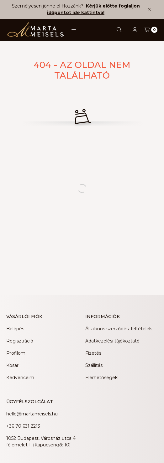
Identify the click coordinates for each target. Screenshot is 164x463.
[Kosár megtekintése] (151, 29)
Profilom (15, 353)
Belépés (15, 329)
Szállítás (94, 365)
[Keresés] (119, 29)
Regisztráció (19, 341)
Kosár (12, 365)
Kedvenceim (20, 377)
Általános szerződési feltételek (118, 329)
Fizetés (93, 353)
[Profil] (135, 29)
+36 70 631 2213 (23, 426)
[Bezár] (149, 9)
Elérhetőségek (101, 377)
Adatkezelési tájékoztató (112, 341)
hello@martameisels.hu (32, 414)
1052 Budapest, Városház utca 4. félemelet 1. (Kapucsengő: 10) (41, 441)
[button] (73, 29)
